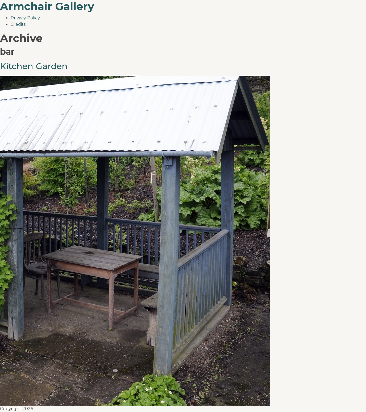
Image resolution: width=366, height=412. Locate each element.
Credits (18, 24)
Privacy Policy (25, 17)
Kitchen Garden (34, 66)
